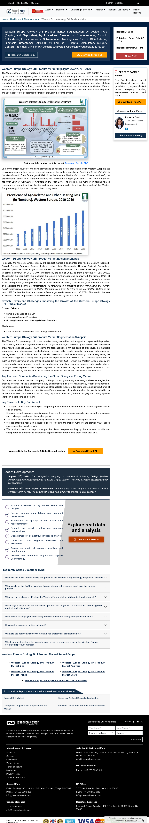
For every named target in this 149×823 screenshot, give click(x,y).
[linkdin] (137, 721)
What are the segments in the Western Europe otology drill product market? (43, 633)
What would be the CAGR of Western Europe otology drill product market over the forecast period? (50, 587)
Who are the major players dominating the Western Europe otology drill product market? (49, 616)
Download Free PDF (89, 55)
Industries (60, 9)
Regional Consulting (118, 9)
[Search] (138, 3)
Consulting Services (80, 9)
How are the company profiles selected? (25, 625)
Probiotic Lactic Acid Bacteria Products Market (81, 705)
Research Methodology (21, 54)
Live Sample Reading (130, 135)
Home (5, 19)
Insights (99, 9)
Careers (35, 3)
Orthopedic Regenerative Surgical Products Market (25, 707)
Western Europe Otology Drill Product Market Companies (56, 680)
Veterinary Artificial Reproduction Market (78, 698)
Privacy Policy (13, 774)
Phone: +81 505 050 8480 (18, 792)
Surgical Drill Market (14, 698)
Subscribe (136, 739)
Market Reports (137, 11)
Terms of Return (14, 766)
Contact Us (22, 3)
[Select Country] (129, 733)
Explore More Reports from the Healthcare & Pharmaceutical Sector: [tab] (40, 691)
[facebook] (134, 721)
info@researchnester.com (88, 759)
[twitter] (141, 721)
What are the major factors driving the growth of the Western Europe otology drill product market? (54, 577)
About (11, 3)
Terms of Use (12, 763)
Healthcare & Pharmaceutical (24, 19)
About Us (10, 752)
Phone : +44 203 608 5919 (89, 770)
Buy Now (130, 55)
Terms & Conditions (15, 777)
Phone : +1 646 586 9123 (88, 792)
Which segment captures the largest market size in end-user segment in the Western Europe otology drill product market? (51, 643)
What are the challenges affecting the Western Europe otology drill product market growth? (50, 597)
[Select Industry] (101, 733)
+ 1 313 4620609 (14, 806)
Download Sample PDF (76, 163)
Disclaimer (11, 770)
